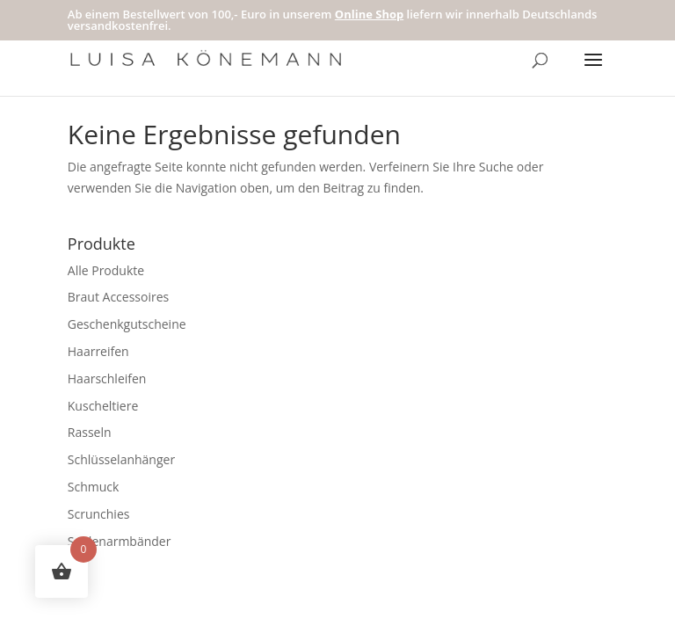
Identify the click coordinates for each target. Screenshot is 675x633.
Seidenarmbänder (119, 541)
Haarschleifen (107, 378)
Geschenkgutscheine (127, 324)
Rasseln (90, 432)
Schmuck (94, 486)
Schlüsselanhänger (121, 459)
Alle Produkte (106, 270)
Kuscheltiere (103, 405)
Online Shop (369, 14)
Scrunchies (99, 514)
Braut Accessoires (118, 296)
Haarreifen (98, 351)
